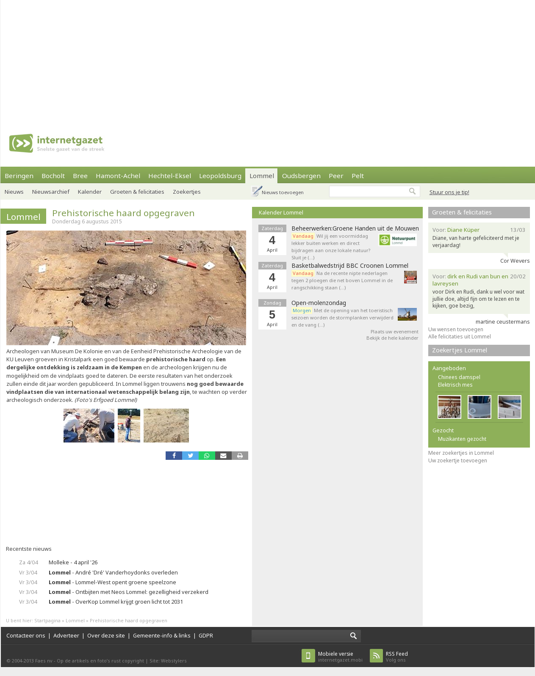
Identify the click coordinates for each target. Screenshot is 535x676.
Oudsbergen (301, 175)
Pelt (358, 175)
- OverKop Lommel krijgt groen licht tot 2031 (116, 601)
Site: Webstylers (168, 660)
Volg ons (397, 657)
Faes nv (44, 660)
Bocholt (53, 175)
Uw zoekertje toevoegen (457, 460)
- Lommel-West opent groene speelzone (112, 582)
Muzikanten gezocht (462, 438)
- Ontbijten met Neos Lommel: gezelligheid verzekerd (128, 592)
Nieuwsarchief (50, 191)
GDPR (206, 635)
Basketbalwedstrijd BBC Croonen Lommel (349, 265)
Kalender (90, 191)
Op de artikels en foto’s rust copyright (100, 660)
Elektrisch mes (455, 384)
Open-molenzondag (318, 303)
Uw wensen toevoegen (455, 329)
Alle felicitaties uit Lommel (459, 336)
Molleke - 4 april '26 (73, 562)
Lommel (261, 175)
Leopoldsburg (220, 175)
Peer (336, 175)
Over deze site (106, 635)
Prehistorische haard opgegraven (123, 213)
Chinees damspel (459, 377)
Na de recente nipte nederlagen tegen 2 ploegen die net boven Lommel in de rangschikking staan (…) (342, 280)
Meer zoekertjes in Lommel (461, 452)
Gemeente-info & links (162, 635)
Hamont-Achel (118, 175)
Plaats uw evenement (395, 331)
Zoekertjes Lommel (459, 350)
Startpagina (47, 620)
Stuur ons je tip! (449, 192)
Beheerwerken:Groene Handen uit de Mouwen (355, 228)
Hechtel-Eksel (169, 175)
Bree (80, 175)
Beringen (19, 175)
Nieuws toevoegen (283, 192)
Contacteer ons (25, 635)
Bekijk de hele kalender (392, 338)
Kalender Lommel (281, 212)
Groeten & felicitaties (137, 191)
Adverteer (66, 635)
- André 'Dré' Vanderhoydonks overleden (113, 572)
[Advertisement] (192, 59)
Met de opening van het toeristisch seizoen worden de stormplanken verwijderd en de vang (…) (342, 317)
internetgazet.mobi (340, 657)
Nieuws (14, 191)
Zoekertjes (187, 191)
